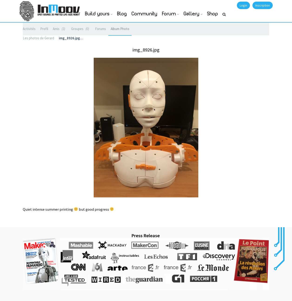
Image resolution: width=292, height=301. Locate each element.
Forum (169, 13)
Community (144, 13)
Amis (59, 28)
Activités (29, 29)
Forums (100, 29)
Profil (44, 29)
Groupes (80, 28)
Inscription (262, 5)
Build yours (97, 13)
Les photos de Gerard (38, 38)
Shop (212, 13)
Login (243, 5)
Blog (122, 13)
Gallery (191, 13)
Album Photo (120, 29)
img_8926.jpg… (71, 38)
